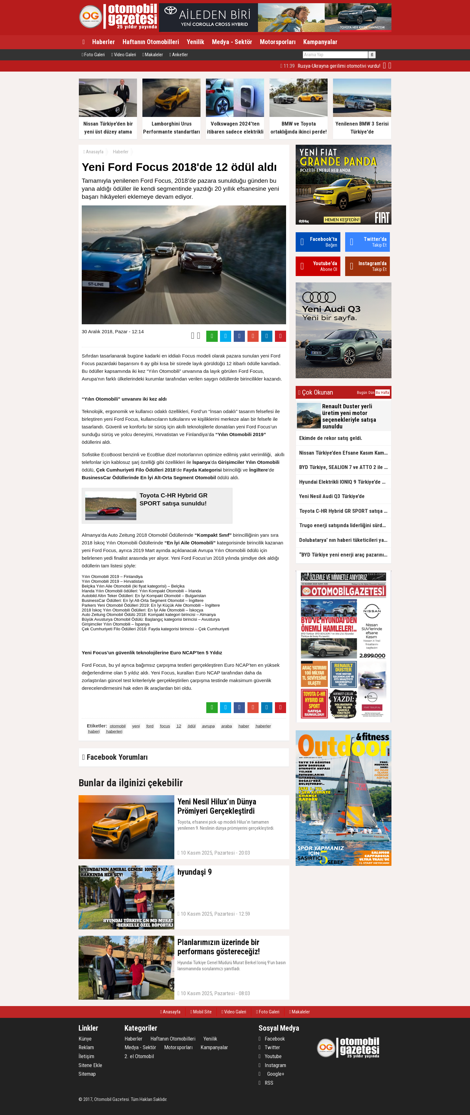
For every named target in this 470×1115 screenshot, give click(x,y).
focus (165, 726)
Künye (85, 1038)
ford (149, 726)
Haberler (103, 42)
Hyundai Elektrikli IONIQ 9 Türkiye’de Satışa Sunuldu (345, 482)
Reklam (86, 1047)
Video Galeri (123, 55)
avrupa (208, 726)
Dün (371, 392)
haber (244, 726)
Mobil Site (200, 1012)
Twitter (269, 1047)
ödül (192, 726)
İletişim (86, 1056)
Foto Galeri (93, 55)
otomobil (117, 726)
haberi (94, 731)
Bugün (362, 392)
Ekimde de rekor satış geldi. (330, 438)
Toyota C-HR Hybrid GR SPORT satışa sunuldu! (345, 511)
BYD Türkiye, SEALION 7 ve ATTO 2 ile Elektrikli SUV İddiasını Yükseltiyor (345, 467)
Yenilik (195, 42)
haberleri (114, 731)
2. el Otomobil (139, 1056)
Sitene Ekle (90, 1065)
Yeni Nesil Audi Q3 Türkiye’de (332, 496)
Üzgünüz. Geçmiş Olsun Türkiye (339, 66)
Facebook (272, 1038)
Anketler (178, 55)
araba (226, 726)
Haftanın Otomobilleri (151, 42)
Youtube (270, 1056)
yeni (136, 726)
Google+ (271, 1074)
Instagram (272, 1065)
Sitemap (87, 1074)
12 (179, 726)
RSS (266, 1083)
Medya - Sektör (232, 42)
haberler (263, 726)
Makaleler (152, 55)
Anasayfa (93, 152)
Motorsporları (278, 42)
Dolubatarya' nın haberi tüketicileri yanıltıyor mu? (345, 540)
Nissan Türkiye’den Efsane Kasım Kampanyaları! (345, 453)
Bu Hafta (382, 392)
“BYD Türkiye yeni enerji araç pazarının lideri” (345, 554)
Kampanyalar (320, 42)
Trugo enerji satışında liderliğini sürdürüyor (345, 525)
